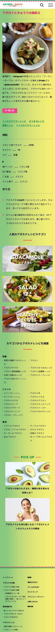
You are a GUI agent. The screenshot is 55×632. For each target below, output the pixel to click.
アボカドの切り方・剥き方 (13, 614)
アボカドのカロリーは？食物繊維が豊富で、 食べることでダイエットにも (15, 599)
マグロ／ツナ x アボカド (15, 430)
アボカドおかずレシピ (40, 412)
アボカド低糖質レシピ (40, 372)
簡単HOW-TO (7, 607)
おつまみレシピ (36, 121)
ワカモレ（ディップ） (14, 415)
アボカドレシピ (9, 622)
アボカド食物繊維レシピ (15, 372)
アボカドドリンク (12, 412)
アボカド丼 (35, 393)
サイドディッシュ (12, 397)
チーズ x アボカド (38, 426)
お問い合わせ (33, 602)
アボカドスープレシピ (40, 375)
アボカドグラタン (38, 401)
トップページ (8, 577)
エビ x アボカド (37, 430)
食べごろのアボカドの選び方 (14, 611)
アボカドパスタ (37, 397)
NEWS (30, 577)
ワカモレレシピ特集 (11, 630)
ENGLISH (30, 607)
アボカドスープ (11, 404)
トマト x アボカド (12, 426)
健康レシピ (7, 126)
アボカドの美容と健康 (11, 590)
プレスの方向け (34, 587)
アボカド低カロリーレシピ (15, 381)
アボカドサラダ (11, 368)
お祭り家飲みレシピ (13, 375)
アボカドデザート (12, 408)
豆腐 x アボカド (37, 433)
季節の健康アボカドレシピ (15, 362)
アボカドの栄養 (9, 583)
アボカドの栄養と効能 (11, 587)
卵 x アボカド (10, 437)
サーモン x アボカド (13, 433)
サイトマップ (33, 592)
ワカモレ (34, 361)
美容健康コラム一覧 (12, 593)
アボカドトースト (38, 408)
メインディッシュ (12, 393)
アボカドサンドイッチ (40, 404)
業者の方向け (33, 582)
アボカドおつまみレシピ (41, 368)
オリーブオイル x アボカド (41, 439)
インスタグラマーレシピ (14, 121)
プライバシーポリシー (36, 597)
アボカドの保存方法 (11, 617)
